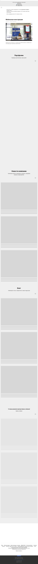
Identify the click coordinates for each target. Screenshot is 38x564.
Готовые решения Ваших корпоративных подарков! (19, 547)
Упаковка (3, 546)
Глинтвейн (35, 545)
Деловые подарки (7, 545)
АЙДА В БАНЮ (23, 545)
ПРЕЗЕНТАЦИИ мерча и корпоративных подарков (25, 546)
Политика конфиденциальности (19, 559)
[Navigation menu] (1, 7)
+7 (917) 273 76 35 (19, 5)
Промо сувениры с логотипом (15, 545)
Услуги (35, 546)
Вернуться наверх (19, 550)
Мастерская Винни (29, 545)
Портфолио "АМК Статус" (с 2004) (11, 546)
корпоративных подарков (25, 9)
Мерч (2, 545)
